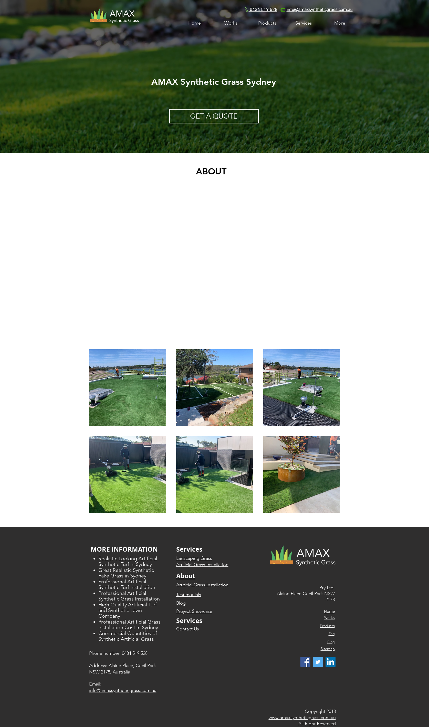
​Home (329, 611)
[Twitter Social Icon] (318, 662)
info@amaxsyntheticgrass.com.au (320, 10)
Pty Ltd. (327, 588)
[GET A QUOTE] (214, 116)
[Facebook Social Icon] (305, 662)
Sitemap (328, 648)
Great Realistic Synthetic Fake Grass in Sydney (126, 573)
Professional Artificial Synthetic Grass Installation (129, 596)
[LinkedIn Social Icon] (331, 662)
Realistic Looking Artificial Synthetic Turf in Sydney (127, 561)
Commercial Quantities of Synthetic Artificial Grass (127, 636)
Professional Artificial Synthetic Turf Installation (126, 584)
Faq (332, 634)
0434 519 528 (263, 10)
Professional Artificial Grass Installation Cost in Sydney (129, 624)
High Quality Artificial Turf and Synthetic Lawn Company (127, 610)
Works (329, 618)
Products (327, 626)
